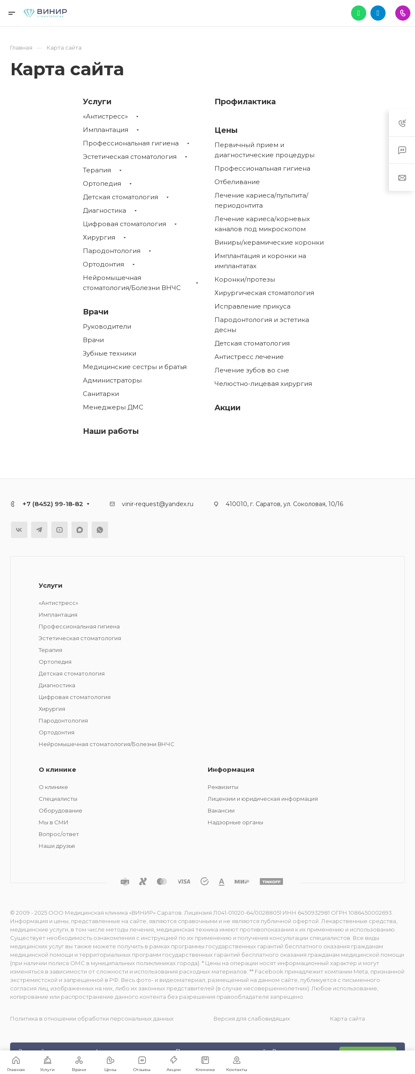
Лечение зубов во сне (251, 370)
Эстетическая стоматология (130, 157)
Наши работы (111, 431)
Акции (227, 407)
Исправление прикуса (252, 306)
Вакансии (221, 810)
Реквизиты (223, 787)
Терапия (97, 170)
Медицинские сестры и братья (135, 367)
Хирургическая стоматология (264, 293)
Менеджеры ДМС (113, 407)
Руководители (107, 326)
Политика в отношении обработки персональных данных (92, 1018)
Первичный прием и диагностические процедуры (264, 150)
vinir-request (140, 504)
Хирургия (99, 237)
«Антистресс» (105, 116)
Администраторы (112, 380)
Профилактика (245, 101)
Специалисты (58, 798)
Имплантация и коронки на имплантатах (260, 261)
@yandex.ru (176, 504)
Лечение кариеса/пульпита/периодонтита (261, 200)
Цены (226, 130)
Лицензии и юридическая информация (263, 798)
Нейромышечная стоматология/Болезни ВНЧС (132, 283)
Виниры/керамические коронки (269, 242)
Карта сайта (347, 1018)
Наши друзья (57, 845)
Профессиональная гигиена (131, 143)
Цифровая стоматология (124, 224)
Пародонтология (111, 251)
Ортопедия (102, 183)
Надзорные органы (235, 822)
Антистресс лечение (249, 357)
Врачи (95, 312)
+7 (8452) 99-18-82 (52, 504)
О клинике (57, 769)
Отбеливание (237, 182)
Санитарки (101, 394)
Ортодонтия (103, 264)
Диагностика (104, 210)
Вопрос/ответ (59, 834)
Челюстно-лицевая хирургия (263, 384)
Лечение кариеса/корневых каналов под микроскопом (262, 224)
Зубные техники (109, 353)
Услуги (97, 101)
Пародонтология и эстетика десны (261, 325)
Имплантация (105, 130)
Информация (231, 769)
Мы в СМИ (54, 822)
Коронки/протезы (244, 279)
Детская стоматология (120, 197)
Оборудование (60, 810)
